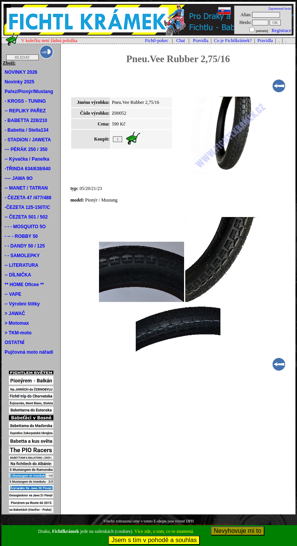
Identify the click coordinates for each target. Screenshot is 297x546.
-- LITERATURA (21, 265)
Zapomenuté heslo (279, 8)
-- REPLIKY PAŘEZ (25, 111)
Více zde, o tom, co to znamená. (164, 531)
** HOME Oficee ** (24, 284)
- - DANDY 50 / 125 (25, 246)
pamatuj (262, 31)
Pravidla (200, 40)
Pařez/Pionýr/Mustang (29, 91)
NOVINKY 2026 (21, 72)
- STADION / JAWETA (28, 139)
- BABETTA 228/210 (26, 120)
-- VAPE (13, 294)
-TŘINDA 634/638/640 (28, 168)
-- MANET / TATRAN (26, 188)
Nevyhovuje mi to (237, 530)
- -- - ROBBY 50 (21, 236)
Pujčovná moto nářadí (29, 352)
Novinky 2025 (19, 82)
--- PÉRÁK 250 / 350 (26, 149)
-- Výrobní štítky (22, 304)
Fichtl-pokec (157, 40)
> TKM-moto (18, 333)
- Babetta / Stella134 (26, 130)
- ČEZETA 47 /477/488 (28, 197)
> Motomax (17, 323)
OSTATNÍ (14, 342)
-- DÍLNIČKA (18, 275)
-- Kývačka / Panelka (27, 159)
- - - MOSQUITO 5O (25, 226)
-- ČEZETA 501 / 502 (26, 217)
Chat (180, 40)
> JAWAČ (15, 313)
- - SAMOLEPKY (22, 255)
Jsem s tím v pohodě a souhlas (154, 540)
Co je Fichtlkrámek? (233, 40)
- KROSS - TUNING (25, 101)
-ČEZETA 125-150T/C (27, 207)
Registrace (281, 30)
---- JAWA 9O (18, 178)
